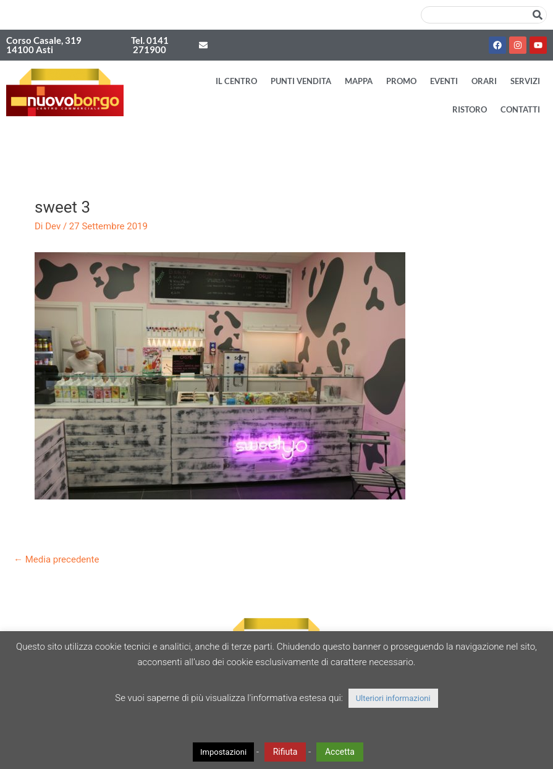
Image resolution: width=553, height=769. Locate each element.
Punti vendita (301, 81)
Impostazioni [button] (223, 752)
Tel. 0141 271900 (150, 45)
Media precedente (56, 559)
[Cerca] (537, 15)
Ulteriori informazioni (393, 698)
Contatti (520, 109)
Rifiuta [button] (285, 752)
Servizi (525, 81)
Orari (484, 81)
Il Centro (236, 81)
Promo (401, 81)
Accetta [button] (340, 752)
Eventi (444, 81)
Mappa (359, 81)
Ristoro (469, 109)
